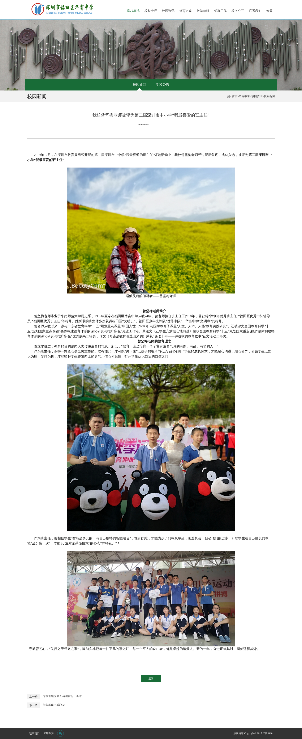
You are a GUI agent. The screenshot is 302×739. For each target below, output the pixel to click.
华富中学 (244, 96)
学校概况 (133, 11)
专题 (269, 11)
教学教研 (203, 11)
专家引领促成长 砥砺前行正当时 (62, 696)
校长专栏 (150, 11)
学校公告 (162, 84)
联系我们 (255, 11)
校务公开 (238, 11)
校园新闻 (139, 84)
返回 (151, 678)
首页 (234, 96)
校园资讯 (168, 11)
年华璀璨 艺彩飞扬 (54, 704)
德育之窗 (185, 11)
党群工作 (220, 11)
